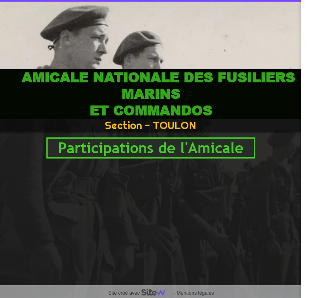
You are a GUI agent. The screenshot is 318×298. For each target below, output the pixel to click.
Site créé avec (140, 293)
